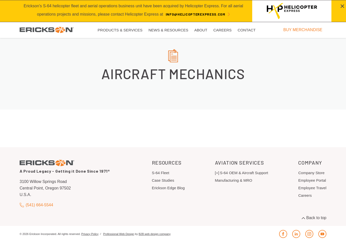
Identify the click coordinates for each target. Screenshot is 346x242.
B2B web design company (154, 233)
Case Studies (163, 180)
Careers (305, 195)
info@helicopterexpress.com (195, 14)
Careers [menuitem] (222, 30)
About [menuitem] (200, 30)
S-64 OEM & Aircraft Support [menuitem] (244, 173)
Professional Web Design (118, 233)
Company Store (311, 173)
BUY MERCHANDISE (302, 30)
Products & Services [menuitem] (120, 30)
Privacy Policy (89, 233)
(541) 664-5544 (36, 205)
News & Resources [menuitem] (168, 30)
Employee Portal (312, 180)
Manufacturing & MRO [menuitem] (233, 180)
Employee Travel (312, 188)
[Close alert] (342, 6)
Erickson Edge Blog (168, 188)
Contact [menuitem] (246, 30)
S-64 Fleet (160, 173)
